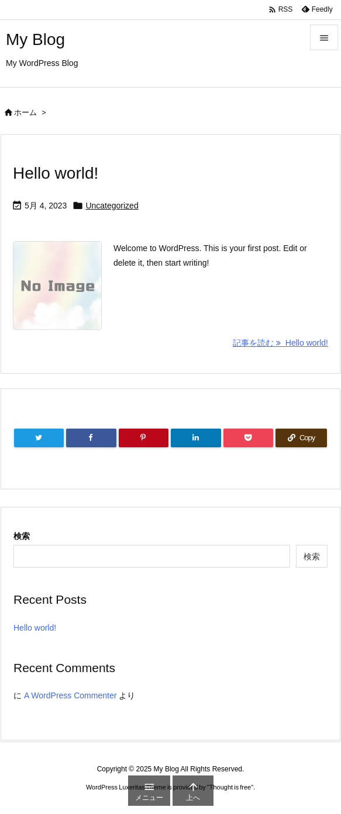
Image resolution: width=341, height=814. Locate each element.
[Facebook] (91, 438)
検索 (21, 536)
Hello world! (55, 173)
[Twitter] (39, 438)
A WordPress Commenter (70, 695)
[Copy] (301, 438)
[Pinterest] (143, 438)
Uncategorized (111, 205)
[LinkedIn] (196, 438)
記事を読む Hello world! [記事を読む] (280, 342)
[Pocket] (248, 438)
